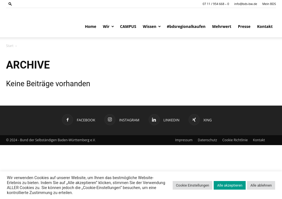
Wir (108, 26)
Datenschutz (207, 140)
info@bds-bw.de (245, 4)
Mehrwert (221, 26)
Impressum (183, 140)
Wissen (152, 26)
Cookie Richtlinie (235, 140)
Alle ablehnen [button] (261, 185)
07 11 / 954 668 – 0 (216, 4)
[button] (10, 4)
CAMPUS (128, 26)
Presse (244, 26)
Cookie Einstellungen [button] (192, 185)
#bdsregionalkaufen (186, 26)
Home (90, 26)
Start (9, 45)
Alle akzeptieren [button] (229, 185)
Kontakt (265, 26)
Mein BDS (269, 4)
